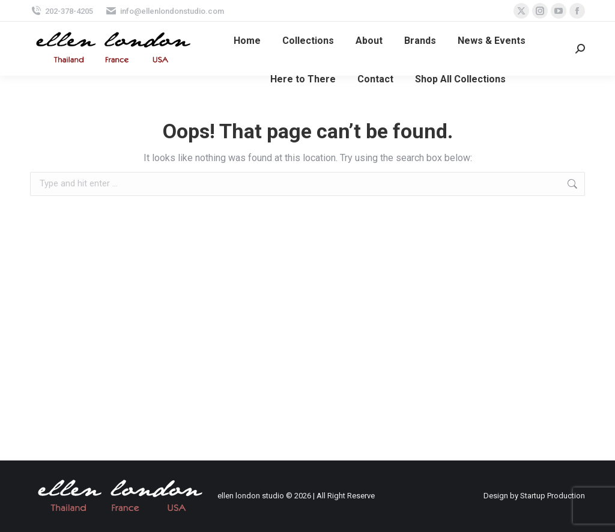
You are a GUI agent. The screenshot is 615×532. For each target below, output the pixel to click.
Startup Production (552, 495)
